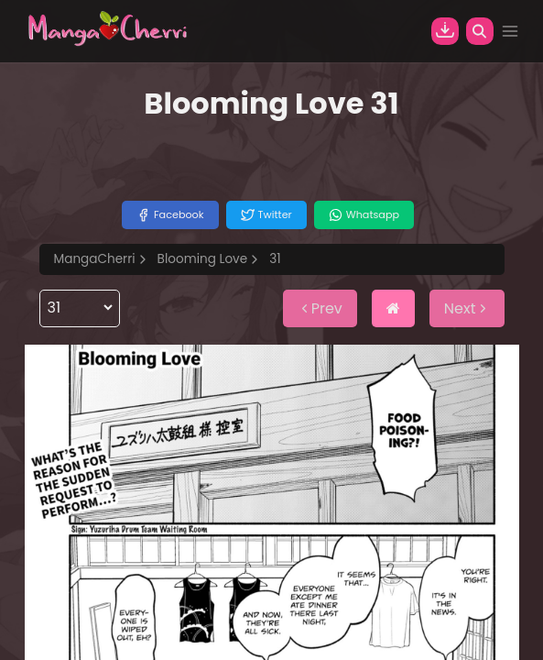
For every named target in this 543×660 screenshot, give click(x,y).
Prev (320, 308)
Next (467, 308)
